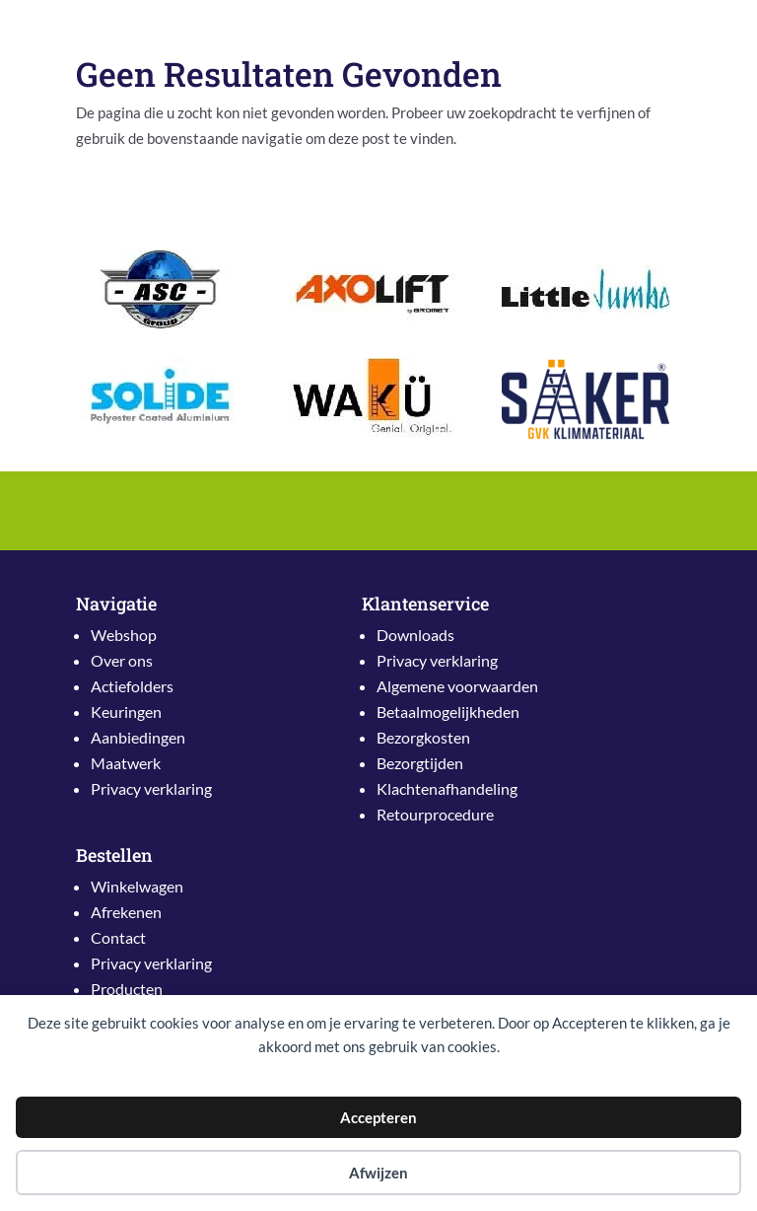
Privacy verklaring (151, 788)
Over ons (122, 660)
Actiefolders (132, 686)
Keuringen (126, 711)
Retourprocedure (435, 814)
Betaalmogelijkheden (448, 711)
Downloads (415, 634)
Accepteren (378, 1117)
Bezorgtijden (420, 762)
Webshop (124, 634)
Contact (118, 937)
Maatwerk (126, 762)
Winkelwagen (137, 886)
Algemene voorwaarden (457, 686)
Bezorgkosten (423, 737)
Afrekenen (126, 911)
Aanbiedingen (138, 737)
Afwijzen (378, 1172)
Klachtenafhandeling (447, 788)
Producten (127, 988)
